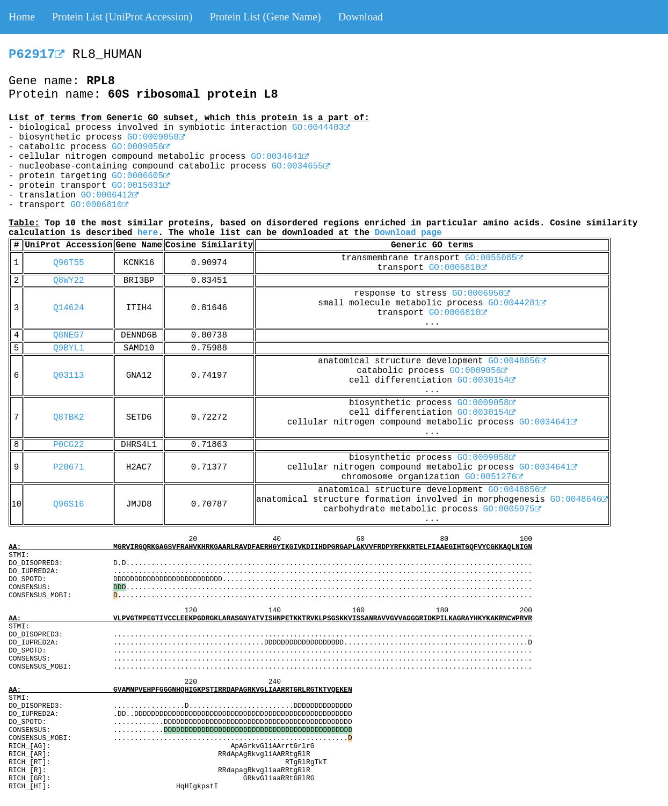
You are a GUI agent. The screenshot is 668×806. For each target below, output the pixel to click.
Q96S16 (68, 504)
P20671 (68, 467)
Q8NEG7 (68, 335)
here (147, 233)
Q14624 (68, 308)
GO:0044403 (321, 128)
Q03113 (68, 375)
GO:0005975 (512, 509)
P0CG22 (68, 445)
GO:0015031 (141, 185)
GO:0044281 (517, 303)
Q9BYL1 (68, 348)
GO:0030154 (486, 380)
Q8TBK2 (68, 417)
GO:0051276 (494, 477)
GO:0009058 (156, 137)
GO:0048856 (517, 361)
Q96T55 (68, 263)
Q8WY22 (68, 280)
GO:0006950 (481, 293)
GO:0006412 (110, 195)
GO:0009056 (141, 147)
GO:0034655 (301, 166)
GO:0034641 (280, 157)
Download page (408, 233)
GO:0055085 (494, 258)
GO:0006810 (99, 205)
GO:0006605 (141, 176)
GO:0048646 (579, 499)
